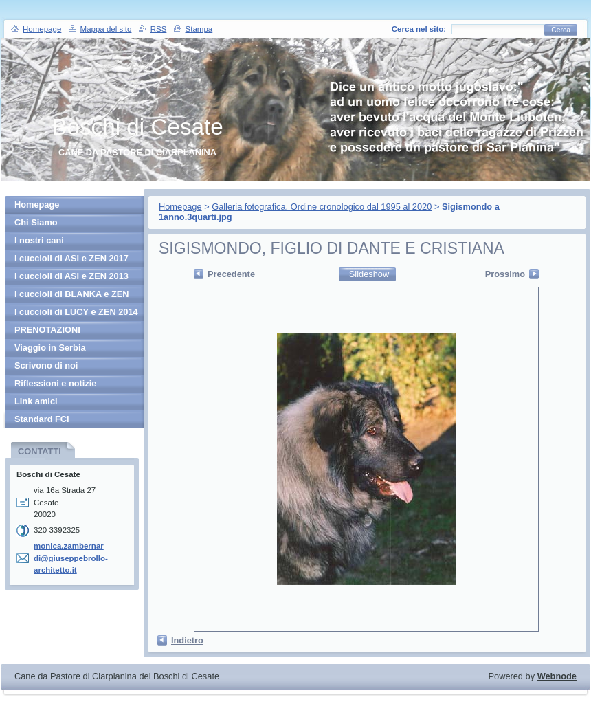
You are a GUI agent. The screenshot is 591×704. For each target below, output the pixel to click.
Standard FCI (41, 419)
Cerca (560, 30)
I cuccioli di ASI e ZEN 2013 (71, 276)
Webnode (557, 676)
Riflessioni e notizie (55, 383)
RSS (158, 29)
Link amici (36, 401)
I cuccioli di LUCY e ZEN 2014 (76, 312)
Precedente (231, 274)
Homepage (180, 206)
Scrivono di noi (46, 365)
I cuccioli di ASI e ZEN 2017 (71, 258)
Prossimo (505, 274)
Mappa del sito (106, 29)
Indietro (187, 640)
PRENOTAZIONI (47, 329)
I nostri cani (39, 240)
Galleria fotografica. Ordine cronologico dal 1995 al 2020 (322, 206)
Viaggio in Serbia (50, 347)
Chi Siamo (36, 222)
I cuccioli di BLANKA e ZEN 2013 (71, 296)
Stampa (199, 29)
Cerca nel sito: (419, 29)
